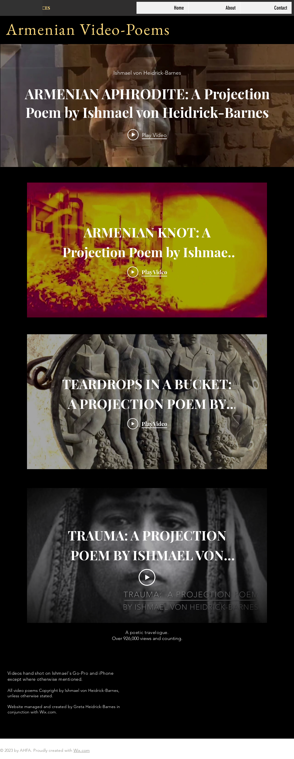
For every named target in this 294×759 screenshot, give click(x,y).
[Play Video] (147, 272)
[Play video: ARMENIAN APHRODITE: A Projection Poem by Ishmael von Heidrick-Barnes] (147, 135)
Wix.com (82, 750)
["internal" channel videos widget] (147, 105)
